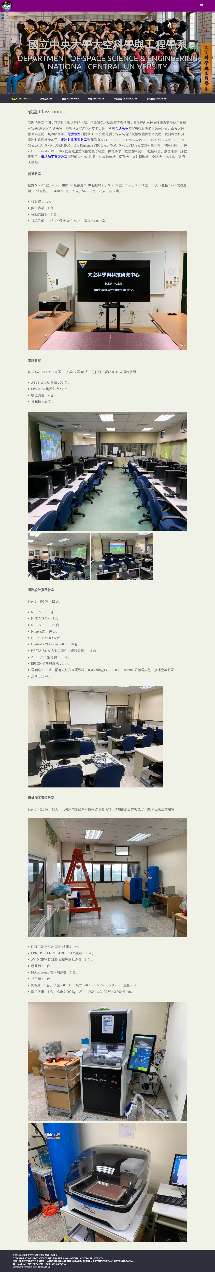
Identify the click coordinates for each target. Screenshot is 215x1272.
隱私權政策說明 (20, 1266)
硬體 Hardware (70, 98)
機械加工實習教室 (54, 157)
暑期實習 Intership (157, 98)
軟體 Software (96, 98)
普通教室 (121, 128)
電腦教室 (74, 134)
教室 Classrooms (21, 98)
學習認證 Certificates (125, 98)
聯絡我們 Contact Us (39, 1266)
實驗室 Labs (46, 98)
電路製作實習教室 (74, 140)
